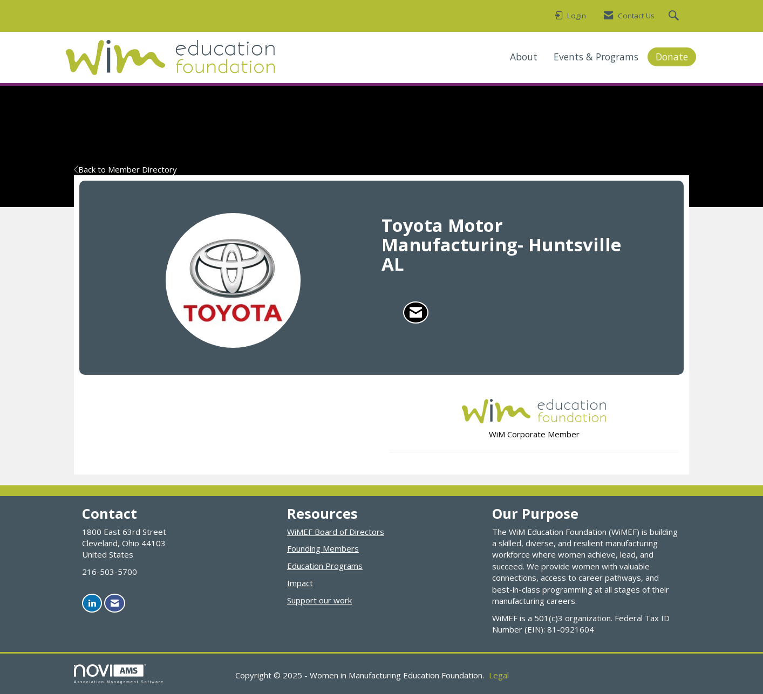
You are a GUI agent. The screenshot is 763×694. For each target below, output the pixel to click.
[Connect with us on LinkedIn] (92, 603)
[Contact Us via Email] (114, 603)
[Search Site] (675, 16)
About (523, 56)
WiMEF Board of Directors (335, 531)
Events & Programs (596, 56)
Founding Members (323, 548)
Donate (672, 56)
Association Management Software (119, 674)
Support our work (319, 600)
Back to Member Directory (125, 169)
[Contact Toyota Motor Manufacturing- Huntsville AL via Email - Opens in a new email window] (415, 312)
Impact (300, 583)
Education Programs (325, 565)
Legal (499, 675)
